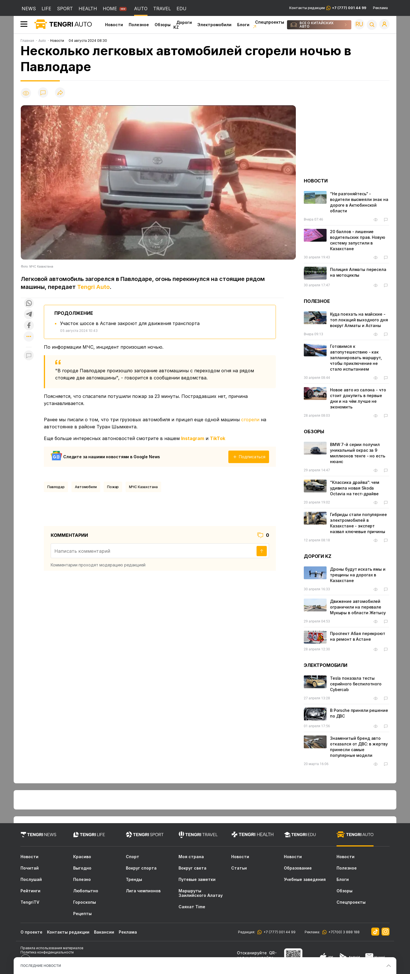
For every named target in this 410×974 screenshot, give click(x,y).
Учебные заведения (305, 879)
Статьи (239, 868)
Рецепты (82, 913)
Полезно (82, 879)
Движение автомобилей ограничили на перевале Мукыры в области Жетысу (358, 607)
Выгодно (82, 868)
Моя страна (191, 856)
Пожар (113, 487)
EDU (181, 8)
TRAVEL (162, 8)
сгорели (250, 419)
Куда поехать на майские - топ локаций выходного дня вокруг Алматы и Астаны (359, 320)
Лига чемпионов (143, 891)
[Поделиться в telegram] (29, 314)
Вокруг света (192, 868)
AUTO (140, 8)
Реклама (380, 8)
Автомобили (86, 487)
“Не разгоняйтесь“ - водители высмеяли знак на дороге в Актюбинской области (359, 202)
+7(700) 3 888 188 (343, 932)
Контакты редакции (327, 8)
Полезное (139, 24)
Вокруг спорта (141, 868)
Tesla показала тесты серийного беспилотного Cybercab (356, 684)
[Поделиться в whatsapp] (29, 303)
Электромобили (214, 24)
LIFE (46, 8)
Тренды (134, 879)
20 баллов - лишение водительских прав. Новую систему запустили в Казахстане (357, 240)
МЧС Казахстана (143, 487)
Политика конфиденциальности (47, 952)
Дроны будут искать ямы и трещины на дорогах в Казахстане (358, 575)
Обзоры (163, 24)
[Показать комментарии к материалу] (29, 355)
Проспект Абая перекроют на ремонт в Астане (357, 636)
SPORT (65, 8)
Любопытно (85, 891)
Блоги (243, 24)
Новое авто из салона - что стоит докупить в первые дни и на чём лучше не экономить (358, 398)
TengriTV (29, 902)
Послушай (31, 879)
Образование (298, 868)
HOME (110, 8)
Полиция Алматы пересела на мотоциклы (358, 272)
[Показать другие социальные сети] (29, 336)
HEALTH (88, 8)
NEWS (29, 8)
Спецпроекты (351, 902)
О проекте (31, 932)
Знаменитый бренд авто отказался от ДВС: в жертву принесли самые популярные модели (359, 747)
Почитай (29, 868)
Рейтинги (30, 891)
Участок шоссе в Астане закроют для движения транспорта (130, 323)
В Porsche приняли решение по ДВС (359, 713)
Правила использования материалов (51, 948)
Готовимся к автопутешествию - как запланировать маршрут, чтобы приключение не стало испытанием (356, 357)
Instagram (192, 438)
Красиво (82, 856)
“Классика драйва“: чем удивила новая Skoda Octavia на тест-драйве (354, 488)
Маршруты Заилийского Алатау (201, 893)
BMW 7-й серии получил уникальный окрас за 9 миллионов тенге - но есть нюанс (357, 453)
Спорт (132, 856)
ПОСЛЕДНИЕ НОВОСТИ (40, 965)
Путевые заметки (197, 879)
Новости (114, 24)
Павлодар (56, 487)
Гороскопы (84, 902)
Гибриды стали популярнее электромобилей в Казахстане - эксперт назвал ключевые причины (358, 523)
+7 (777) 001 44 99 (279, 932)
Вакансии (104, 932)
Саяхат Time (192, 907)
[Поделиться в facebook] (29, 325)
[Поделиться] (60, 92)
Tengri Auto (93, 286)
